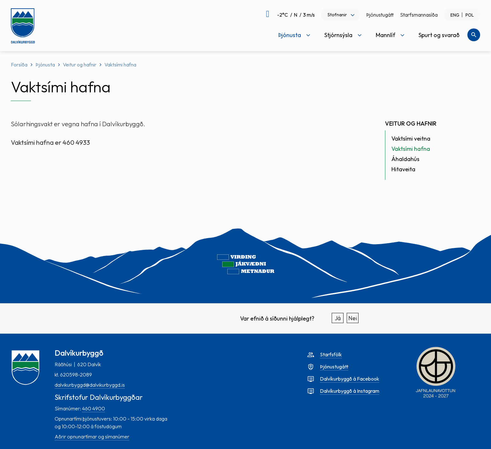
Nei (352, 318)
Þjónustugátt (380, 15)
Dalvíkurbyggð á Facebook (349, 378)
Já (338, 318)
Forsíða (19, 64)
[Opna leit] (473, 34)
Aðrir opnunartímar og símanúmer (92, 436)
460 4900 (93, 408)
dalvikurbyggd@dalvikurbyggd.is (90, 385)
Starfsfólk (331, 354)
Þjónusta (45, 64)
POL (469, 15)
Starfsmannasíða (419, 15)
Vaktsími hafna (120, 64)
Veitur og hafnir (79, 64)
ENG (454, 15)
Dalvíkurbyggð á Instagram (349, 391)
